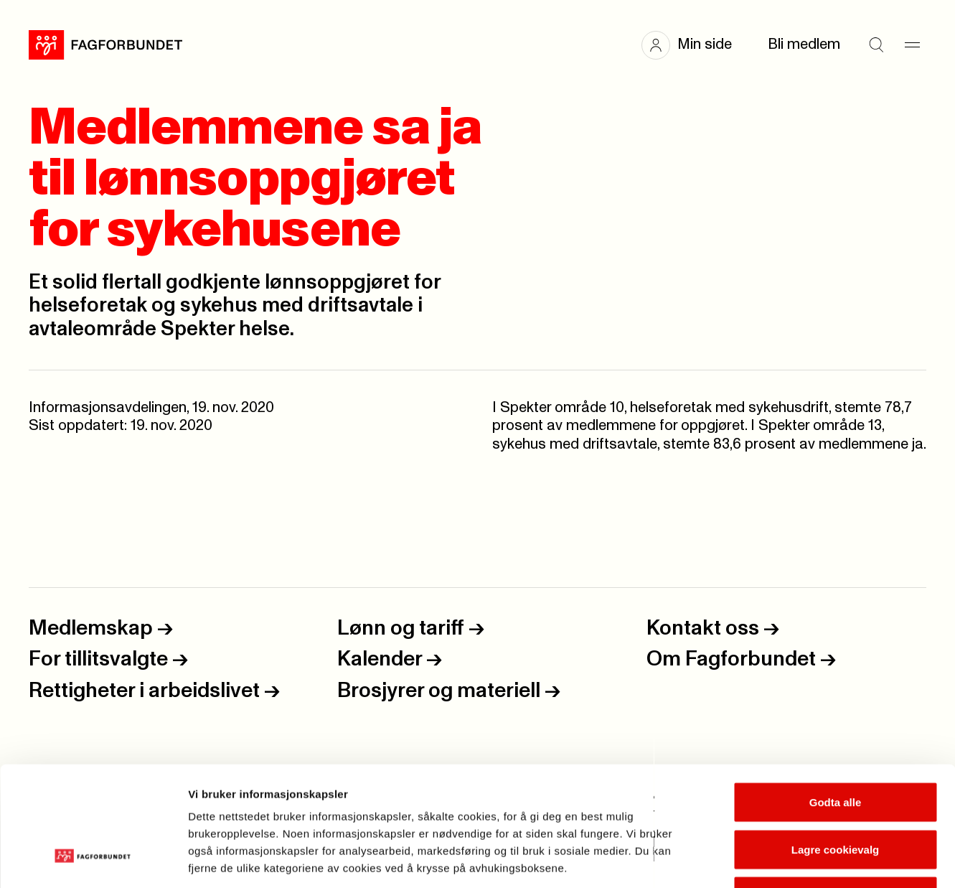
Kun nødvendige (835, 793)
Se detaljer (771, 860)
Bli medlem (804, 44)
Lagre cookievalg (835, 747)
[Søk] (876, 45)
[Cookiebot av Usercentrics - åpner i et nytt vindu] (93, 860)
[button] (693, 45)
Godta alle (835, 699)
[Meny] (912, 45)
